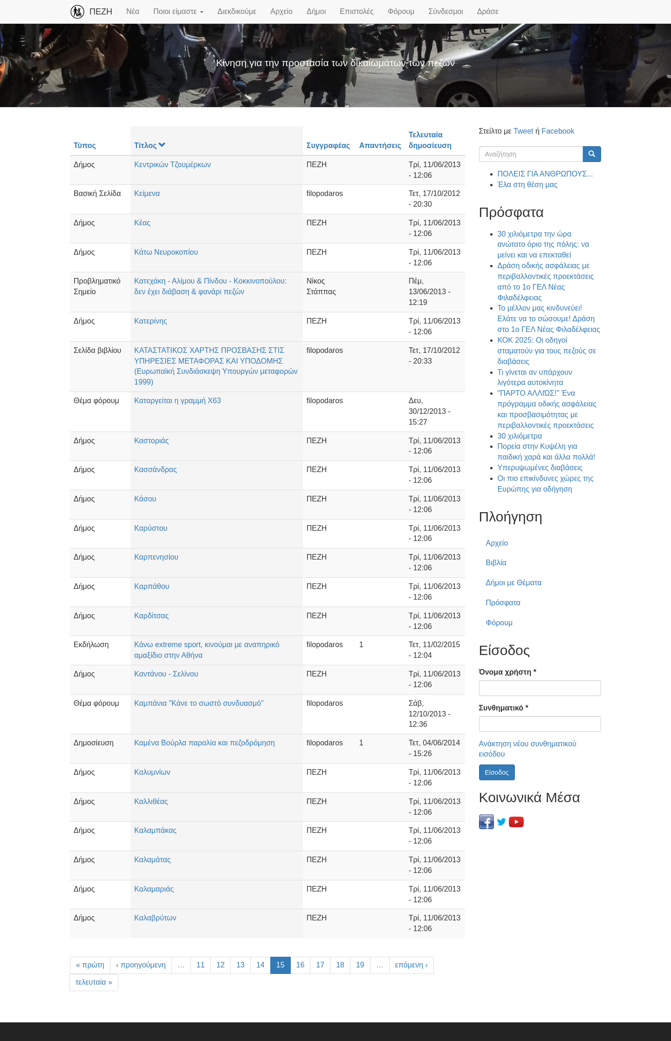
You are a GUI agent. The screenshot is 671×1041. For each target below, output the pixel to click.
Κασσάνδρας (155, 469)
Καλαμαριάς (154, 889)
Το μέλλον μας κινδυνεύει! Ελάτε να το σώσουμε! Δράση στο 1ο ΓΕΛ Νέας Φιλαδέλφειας (549, 318)
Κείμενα (147, 193)
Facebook (557, 131)
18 (340, 965)
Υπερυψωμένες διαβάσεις (540, 468)
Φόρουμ (401, 11)
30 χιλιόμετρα (520, 436)
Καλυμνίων (152, 772)
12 (220, 965)
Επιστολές (357, 11)
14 (260, 965)
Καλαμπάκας (155, 830)
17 (320, 965)
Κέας (142, 223)
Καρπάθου (151, 586)
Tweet (524, 131)
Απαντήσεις (380, 145)
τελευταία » (93, 982)
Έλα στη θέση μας (528, 185)
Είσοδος (497, 772)
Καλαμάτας (152, 860)
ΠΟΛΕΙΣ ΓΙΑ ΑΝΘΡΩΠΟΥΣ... (545, 174)
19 (360, 965)
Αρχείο (281, 11)
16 (300, 965)
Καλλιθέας (151, 801)
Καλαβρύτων (155, 918)
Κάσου (145, 499)
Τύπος (85, 145)
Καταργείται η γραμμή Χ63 (177, 401)
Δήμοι (316, 11)
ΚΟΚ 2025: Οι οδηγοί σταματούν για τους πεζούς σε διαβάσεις (547, 350)
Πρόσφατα (503, 603)
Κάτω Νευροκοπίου (166, 252)
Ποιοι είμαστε (178, 11)
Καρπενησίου (156, 557)
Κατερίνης (150, 321)
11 (201, 965)
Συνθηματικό (503, 708)
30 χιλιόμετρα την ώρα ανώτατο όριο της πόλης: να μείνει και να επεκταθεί (543, 244)
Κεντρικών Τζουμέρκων (172, 165)
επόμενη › (411, 965)
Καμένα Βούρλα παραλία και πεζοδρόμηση (204, 743)
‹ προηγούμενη (141, 965)
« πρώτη (90, 965)
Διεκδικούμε (237, 11)
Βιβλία (496, 563)
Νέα (132, 11)
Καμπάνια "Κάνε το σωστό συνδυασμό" (199, 703)
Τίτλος (150, 145)
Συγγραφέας (328, 145)
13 (240, 965)
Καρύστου (150, 528)
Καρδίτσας (151, 616)
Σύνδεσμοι (446, 11)
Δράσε (488, 11)
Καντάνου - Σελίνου (166, 674)
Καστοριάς (151, 441)
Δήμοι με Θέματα (514, 583)
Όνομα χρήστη (507, 672)
